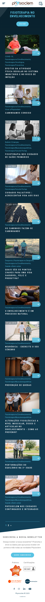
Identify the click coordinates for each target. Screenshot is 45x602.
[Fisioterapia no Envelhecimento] (18, 59)
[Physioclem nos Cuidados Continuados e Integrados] (22, 508)
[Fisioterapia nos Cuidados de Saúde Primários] (22, 156)
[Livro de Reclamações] (31, 581)
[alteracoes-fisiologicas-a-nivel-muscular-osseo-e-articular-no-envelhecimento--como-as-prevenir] (22, 402)
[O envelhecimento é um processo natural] (22, 312)
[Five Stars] (16, 571)
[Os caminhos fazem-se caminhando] (22, 230)
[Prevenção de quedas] (22, 385)
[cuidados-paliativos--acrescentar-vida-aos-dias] (22, 174)
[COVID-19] (9, 56)
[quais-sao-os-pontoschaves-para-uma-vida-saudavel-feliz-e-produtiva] (22, 248)
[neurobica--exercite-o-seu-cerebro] (22, 331)
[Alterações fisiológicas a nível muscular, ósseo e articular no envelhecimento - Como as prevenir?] (22, 426)
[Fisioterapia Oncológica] (14, 62)
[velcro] (22, 598)
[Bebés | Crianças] (12, 142)
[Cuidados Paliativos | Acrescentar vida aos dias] (22, 194)
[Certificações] (29, 569)
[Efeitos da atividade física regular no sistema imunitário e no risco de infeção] (22, 73)
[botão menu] (8, 4)
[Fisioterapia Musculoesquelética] (18, 147)
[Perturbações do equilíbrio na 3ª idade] (22, 466)
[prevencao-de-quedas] (22, 366)
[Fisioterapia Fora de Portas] (16, 150)
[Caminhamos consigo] (22, 113)
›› (11, 525)
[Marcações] (41, 3)
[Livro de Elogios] (15, 581)
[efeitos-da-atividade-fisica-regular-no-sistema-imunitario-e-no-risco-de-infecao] (22, 44)
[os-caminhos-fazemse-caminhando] (22, 212)
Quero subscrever (22, 557)
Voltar (22, 24)
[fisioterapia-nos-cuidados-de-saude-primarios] (22, 130)
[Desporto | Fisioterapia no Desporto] (19, 260)
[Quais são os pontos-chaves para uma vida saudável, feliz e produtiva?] (22, 274)
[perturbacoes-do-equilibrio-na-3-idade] (22, 449)
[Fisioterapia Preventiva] (14, 65)
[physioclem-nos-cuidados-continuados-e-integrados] (22, 484)
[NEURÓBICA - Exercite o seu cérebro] (22, 348)
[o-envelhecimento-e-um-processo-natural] (22, 295)
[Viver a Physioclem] (13, 109)
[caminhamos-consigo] (22, 94)
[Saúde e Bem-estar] (13, 266)
